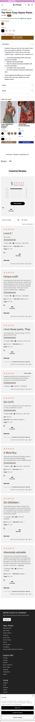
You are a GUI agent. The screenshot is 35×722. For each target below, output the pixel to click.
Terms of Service (7, 640)
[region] (16, 189)
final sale (11, 34)
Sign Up (6, 619)
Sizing (17, 91)
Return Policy (6, 630)
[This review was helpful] (26, 263)
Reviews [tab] (4, 161)
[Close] (33, 696)
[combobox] (28, 224)
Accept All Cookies (17, 712)
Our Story (5, 658)
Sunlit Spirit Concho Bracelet (24, 125)
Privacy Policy (6, 637)
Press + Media (6, 667)
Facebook (5, 687)
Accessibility (6, 647)
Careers (5, 674)
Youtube (5, 689)
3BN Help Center (7, 628)
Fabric (17, 85)
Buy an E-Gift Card (7, 665)
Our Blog (5, 660)
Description (17, 44)
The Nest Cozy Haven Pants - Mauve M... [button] (21, 361)
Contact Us (5, 635)
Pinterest (5, 692)
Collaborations (6, 672)
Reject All (17, 707)
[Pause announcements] (33, 1)
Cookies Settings (17, 717)
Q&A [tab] (10, 161)
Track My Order (6, 644)
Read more (22, 289)
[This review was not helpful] (29, 263)
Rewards (5, 662)
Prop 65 (5, 642)
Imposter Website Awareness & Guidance (13, 649)
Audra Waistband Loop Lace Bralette (7, 126)
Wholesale (5, 669)
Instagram (5, 682)
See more (6, 260)
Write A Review (17, 203)
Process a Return (7, 633)
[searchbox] (9, 220)
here (12, 54)
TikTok (4, 685)
